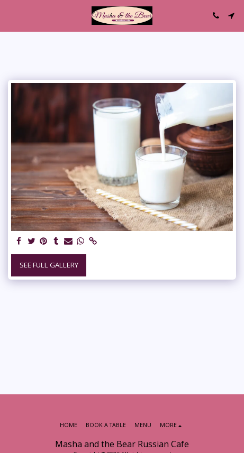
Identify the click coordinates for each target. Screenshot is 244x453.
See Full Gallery (49, 265)
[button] (12, 15)
